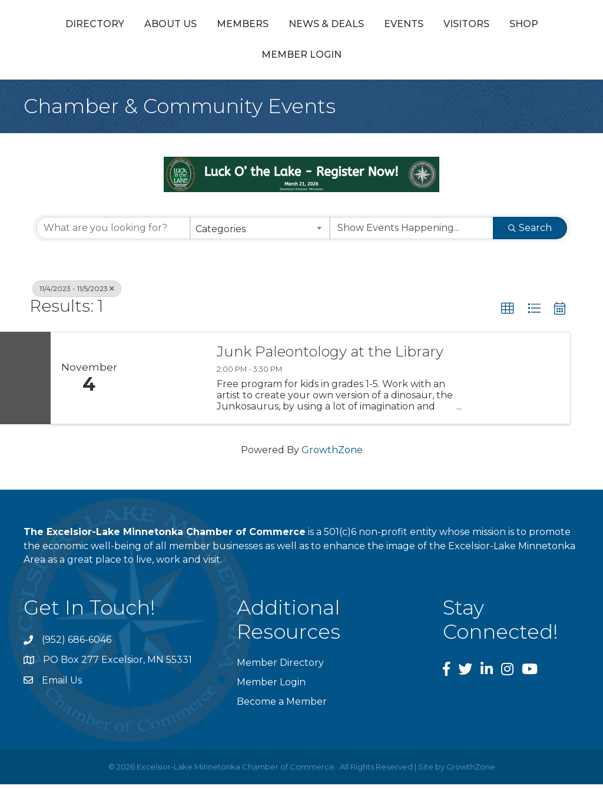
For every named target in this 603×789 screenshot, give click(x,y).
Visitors (227, 59)
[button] (507, 313)
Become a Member (282, 706)
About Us (145, 25)
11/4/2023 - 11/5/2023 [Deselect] (76, 292)
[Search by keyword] (113, 232)
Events (543, 25)
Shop (284, 59)
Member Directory (280, 666)
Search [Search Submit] (530, 231)
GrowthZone (332, 454)
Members (217, 25)
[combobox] (259, 232)
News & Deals (301, 25)
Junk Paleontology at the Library (330, 356)
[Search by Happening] (411, 232)
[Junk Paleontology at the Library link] (166, 382)
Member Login (359, 59)
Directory (69, 25)
